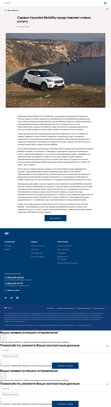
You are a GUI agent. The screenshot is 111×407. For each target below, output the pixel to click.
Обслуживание (36, 253)
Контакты (8, 246)
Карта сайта (50, 308)
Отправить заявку (65, 366)
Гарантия (34, 249)
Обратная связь (12, 290)
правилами (16, 366)
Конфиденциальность (84, 308)
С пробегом (61, 253)
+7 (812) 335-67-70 (13, 283)
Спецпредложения (64, 246)
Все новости (11, 10)
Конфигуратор (62, 257)
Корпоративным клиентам (67, 263)
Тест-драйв (61, 259)
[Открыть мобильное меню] (105, 3)
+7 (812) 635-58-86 (14, 277)
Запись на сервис (37, 257)
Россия (8, 308)
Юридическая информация (65, 308)
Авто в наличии (63, 249)
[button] (6, 233)
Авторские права (99, 308)
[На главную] (7, 3)
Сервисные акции (38, 246)
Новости (7, 249)
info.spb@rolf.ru (86, 325)
